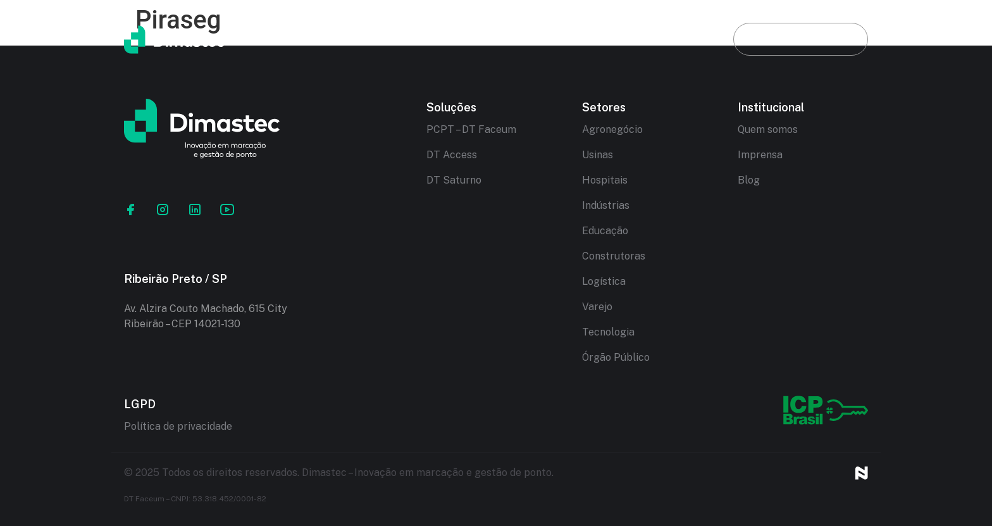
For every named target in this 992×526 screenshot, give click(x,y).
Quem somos (768, 129)
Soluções (502, 39)
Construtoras (613, 256)
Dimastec (405, 39)
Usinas (597, 155)
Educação (605, 231)
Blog (676, 39)
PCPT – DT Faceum (471, 129)
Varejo (597, 307)
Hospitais (605, 180)
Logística (604, 281)
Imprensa (760, 155)
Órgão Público (616, 357)
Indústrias (605, 205)
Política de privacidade (178, 426)
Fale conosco (800, 39)
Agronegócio (612, 129)
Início (319, 39)
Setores (595, 39)
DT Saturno (453, 180)
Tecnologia (608, 332)
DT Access (451, 155)
